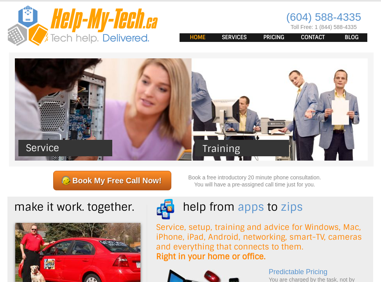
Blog (352, 37)
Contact (313, 37)
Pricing (273, 37)
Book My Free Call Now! (117, 180)
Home (197, 37)
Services (234, 37)
